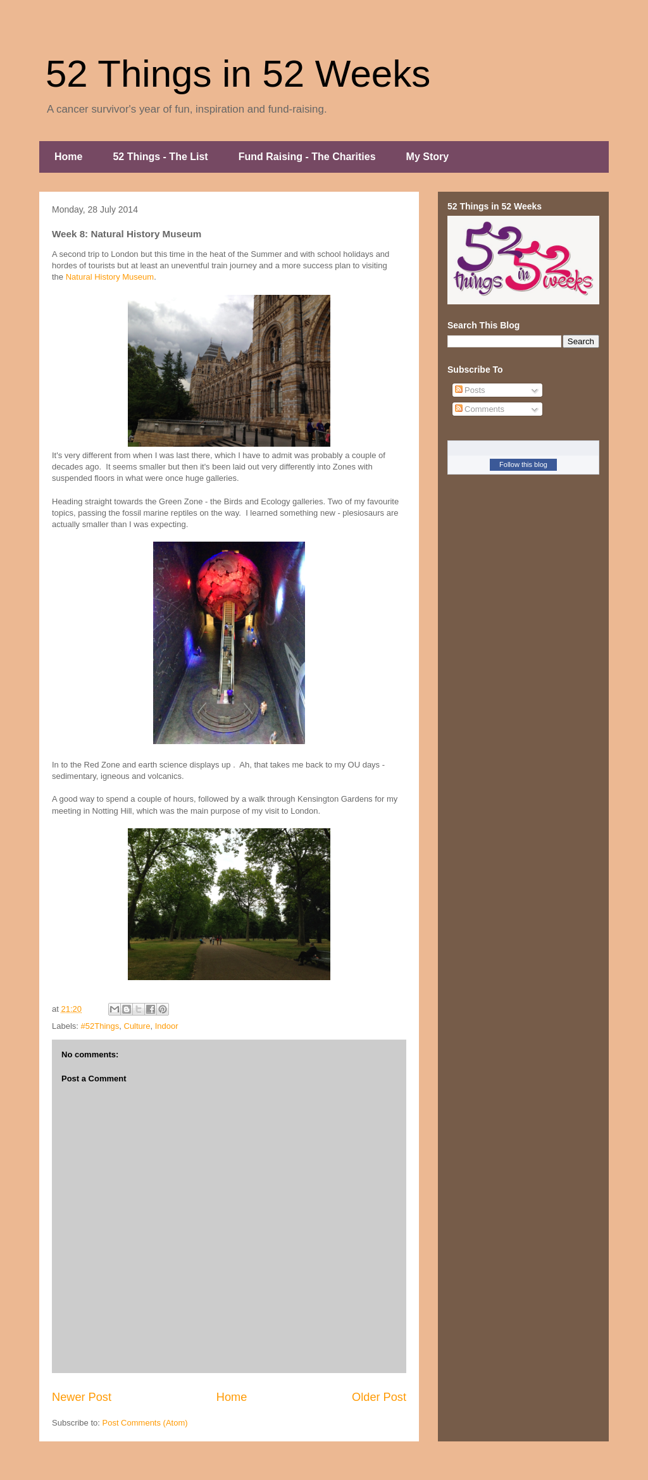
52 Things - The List (160, 156)
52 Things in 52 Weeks (238, 74)
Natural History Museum (110, 277)
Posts (470, 390)
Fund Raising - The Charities (307, 156)
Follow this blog (523, 464)
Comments (479, 409)
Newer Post (81, 1397)
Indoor (166, 1026)
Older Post (379, 1397)
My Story (427, 156)
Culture (137, 1026)
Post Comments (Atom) (145, 1422)
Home (68, 156)
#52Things (100, 1026)
